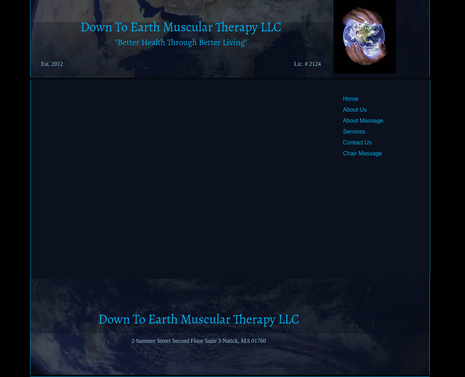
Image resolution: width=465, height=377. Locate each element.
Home (351, 99)
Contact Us (357, 142)
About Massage (363, 121)
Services (354, 131)
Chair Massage (362, 153)
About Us (355, 110)
